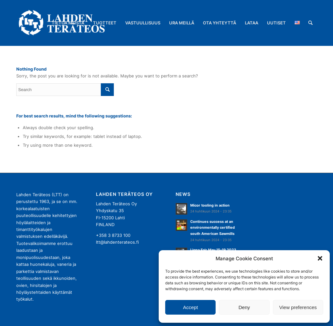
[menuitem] (67, 23)
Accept (190, 307)
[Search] (310, 23)
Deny (244, 307)
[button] (320, 258)
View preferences (298, 307)
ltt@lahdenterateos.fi (117, 242)
